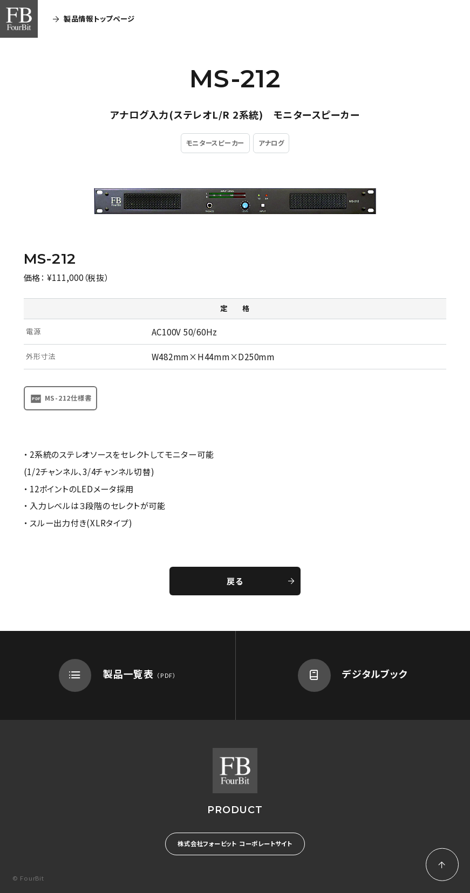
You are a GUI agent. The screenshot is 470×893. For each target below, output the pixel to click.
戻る (260, 581)
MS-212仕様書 (68, 398)
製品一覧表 (117, 675)
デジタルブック (353, 675)
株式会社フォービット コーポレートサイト (235, 843)
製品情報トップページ (93, 18)
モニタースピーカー (215, 143)
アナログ (271, 143)
